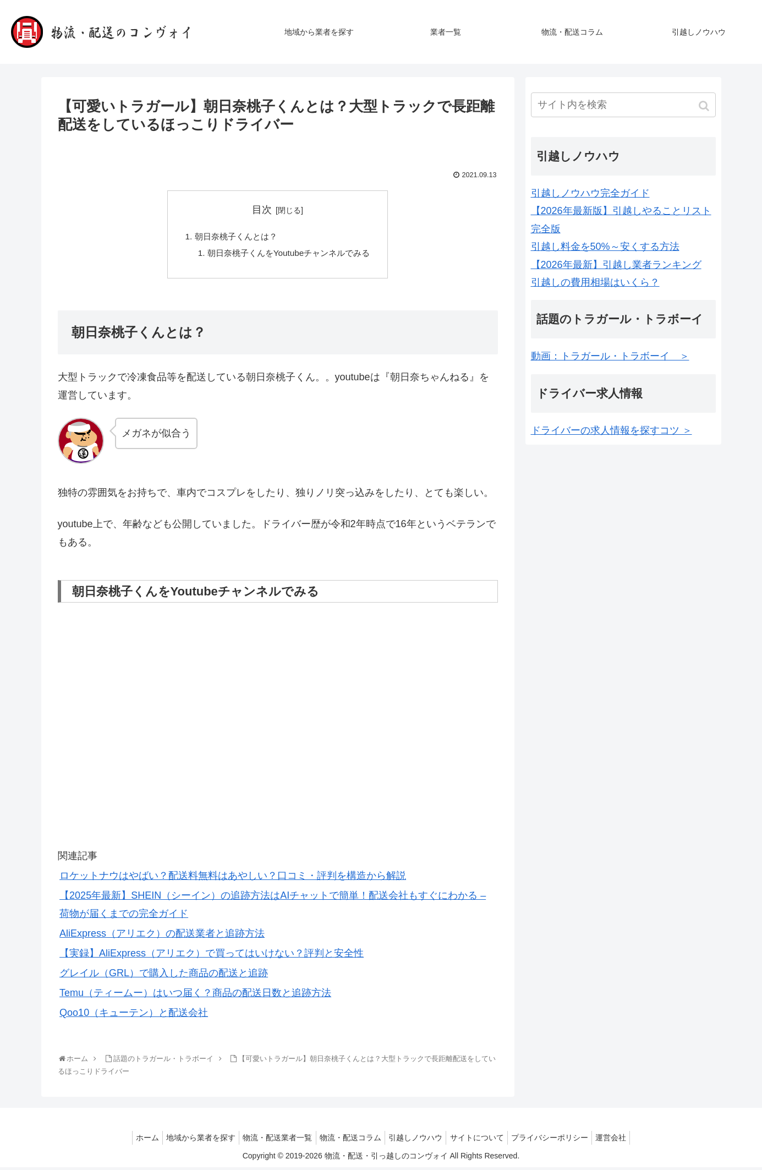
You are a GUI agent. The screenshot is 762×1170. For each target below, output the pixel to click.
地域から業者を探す (190, 1140)
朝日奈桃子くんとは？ (233, 237)
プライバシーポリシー (560, 1140)
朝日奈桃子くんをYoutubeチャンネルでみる (288, 255)
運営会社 (625, 1140)
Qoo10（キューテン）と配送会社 (133, 1015)
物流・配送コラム (348, 1140)
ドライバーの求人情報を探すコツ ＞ (611, 430)
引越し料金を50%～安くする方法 (605, 246)
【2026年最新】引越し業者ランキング (616, 264)
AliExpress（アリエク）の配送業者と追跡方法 (162, 936)
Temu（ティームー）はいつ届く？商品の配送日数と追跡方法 (195, 995)
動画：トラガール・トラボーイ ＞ (610, 356)
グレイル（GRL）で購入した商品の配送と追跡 (163, 975)
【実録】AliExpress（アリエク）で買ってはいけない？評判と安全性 (211, 955)
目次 (262, 209)
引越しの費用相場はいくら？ (595, 282)
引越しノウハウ (418, 1140)
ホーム (132, 1140)
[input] (623, 104)
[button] (705, 105)
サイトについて (483, 1140)
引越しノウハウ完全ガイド (590, 193)
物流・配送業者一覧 (271, 1140)
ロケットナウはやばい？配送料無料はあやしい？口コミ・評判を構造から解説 (232, 878)
